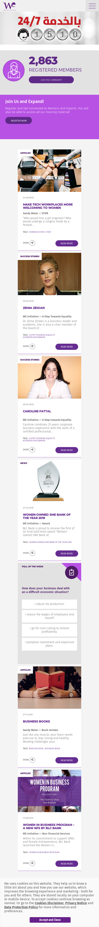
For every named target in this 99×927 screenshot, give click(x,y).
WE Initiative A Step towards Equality (47, 419)
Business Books (36, 721)
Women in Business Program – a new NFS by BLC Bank (48, 826)
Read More (67, 243)
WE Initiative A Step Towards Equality (47, 316)
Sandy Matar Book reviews (40, 730)
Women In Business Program (44, 852)
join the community (51, 80)
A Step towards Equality (42, 438)
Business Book (52, 748)
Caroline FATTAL (37, 411)
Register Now (19, 120)
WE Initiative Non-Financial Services (46, 833)
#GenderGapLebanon (34, 337)
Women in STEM (37, 232)
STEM (48, 232)
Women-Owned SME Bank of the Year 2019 (47, 516)
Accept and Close (50, 920)
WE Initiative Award (36, 523)
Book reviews (36, 748)
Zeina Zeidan (34, 308)
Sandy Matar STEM (35, 213)
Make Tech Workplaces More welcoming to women (48, 206)
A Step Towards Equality (42, 335)
